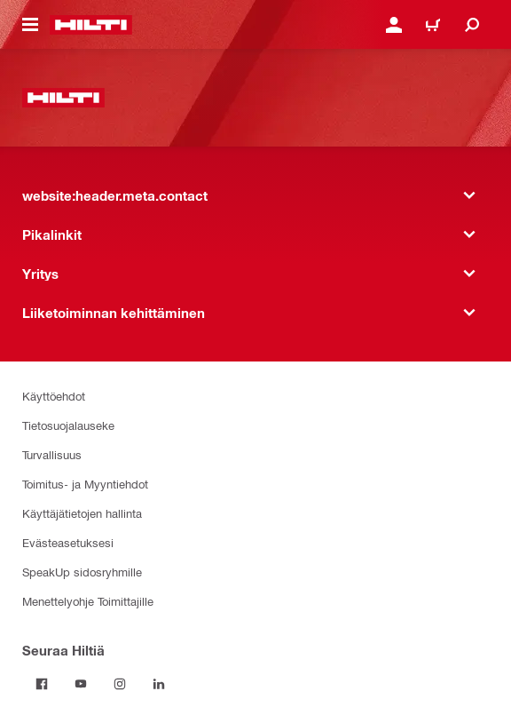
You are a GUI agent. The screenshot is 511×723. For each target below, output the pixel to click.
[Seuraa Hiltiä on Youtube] (80, 683)
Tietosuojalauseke (68, 425)
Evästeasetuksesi (68, 542)
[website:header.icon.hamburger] (30, 24)
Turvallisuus (52, 454)
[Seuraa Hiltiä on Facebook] (41, 683)
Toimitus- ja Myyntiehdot (85, 483)
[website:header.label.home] (91, 25)
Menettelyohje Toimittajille (87, 601)
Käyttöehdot (53, 395)
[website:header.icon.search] (471, 24)
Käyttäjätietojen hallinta (82, 513)
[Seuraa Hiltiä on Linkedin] (158, 683)
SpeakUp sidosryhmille (82, 571)
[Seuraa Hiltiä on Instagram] (119, 683)
